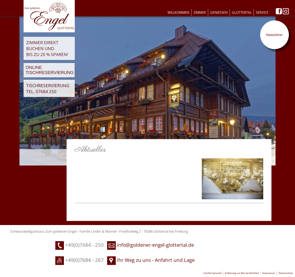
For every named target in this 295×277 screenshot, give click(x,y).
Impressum (268, 273)
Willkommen (178, 12)
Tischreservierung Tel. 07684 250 (47, 88)
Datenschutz (286, 273)
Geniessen (219, 12)
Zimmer (200, 12)
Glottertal (242, 12)
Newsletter (274, 35)
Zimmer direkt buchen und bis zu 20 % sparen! (47, 48)
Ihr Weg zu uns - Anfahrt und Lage (151, 260)
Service (262, 12)
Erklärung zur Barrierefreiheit (242, 273)
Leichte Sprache (212, 273)
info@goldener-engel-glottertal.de (155, 244)
